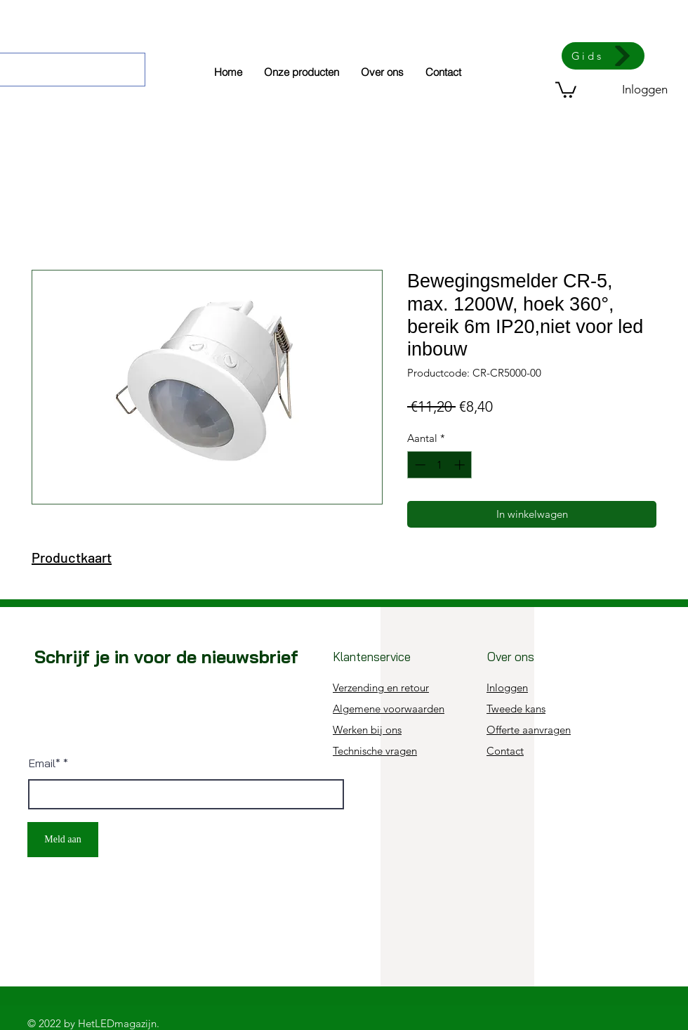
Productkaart (72, 557)
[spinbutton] (439, 465)
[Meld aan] (62, 839)
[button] (565, 89)
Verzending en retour (381, 687)
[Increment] (460, 465)
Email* (44, 763)
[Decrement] (418, 465)
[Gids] (603, 56)
